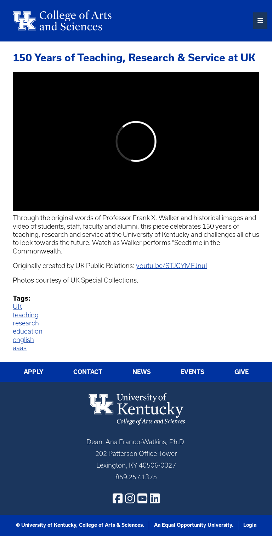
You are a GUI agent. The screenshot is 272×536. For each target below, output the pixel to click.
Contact (87, 371)
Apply (34, 371)
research (26, 323)
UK (17, 306)
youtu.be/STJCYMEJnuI (171, 265)
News (141, 371)
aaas (20, 348)
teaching (26, 315)
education (27, 331)
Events (192, 371)
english (23, 340)
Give (241, 371)
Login (249, 525)
